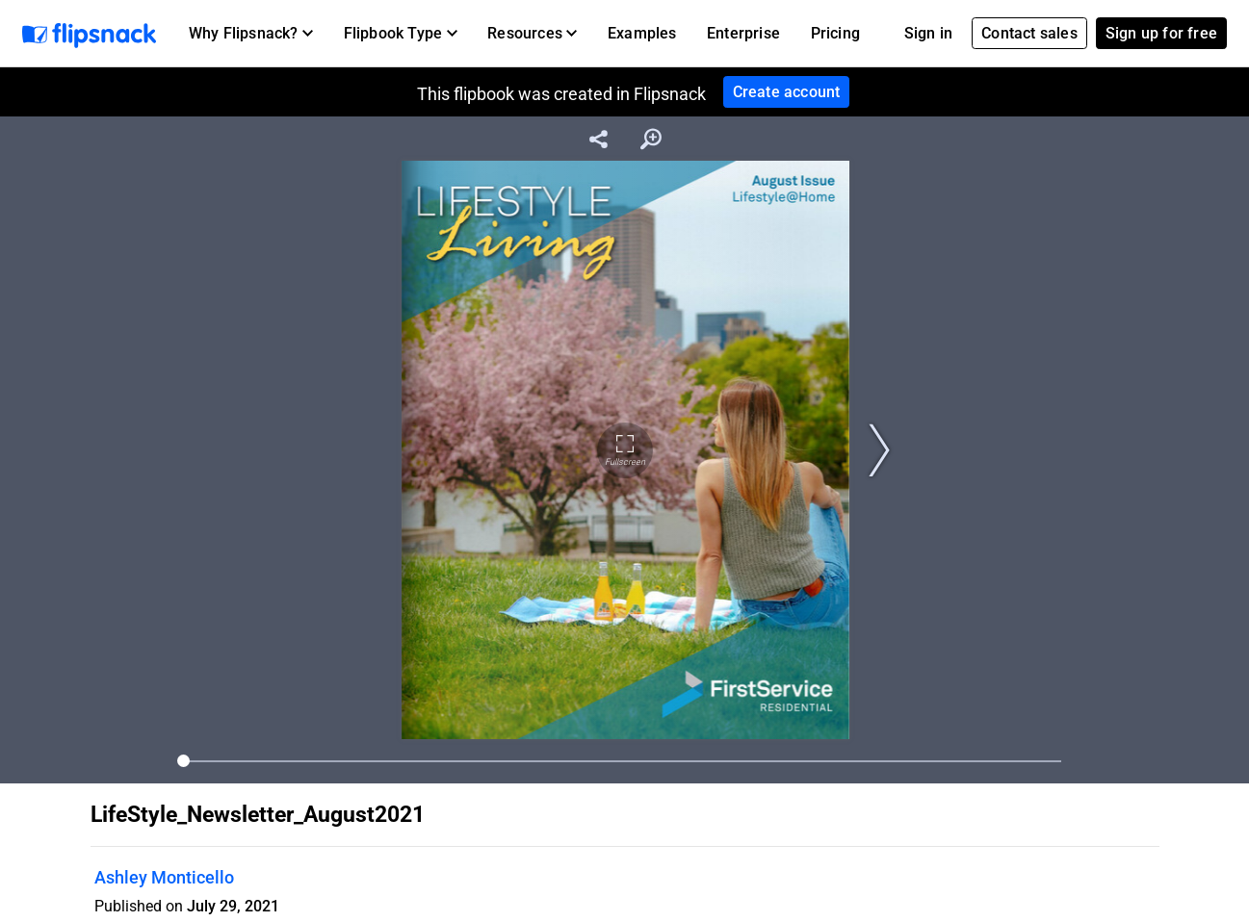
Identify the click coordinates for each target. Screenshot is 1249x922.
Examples (642, 33)
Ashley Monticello (164, 877)
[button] (250, 34)
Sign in (928, 33)
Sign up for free (1161, 33)
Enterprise (743, 33)
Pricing (835, 33)
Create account (787, 92)
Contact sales (1029, 33)
